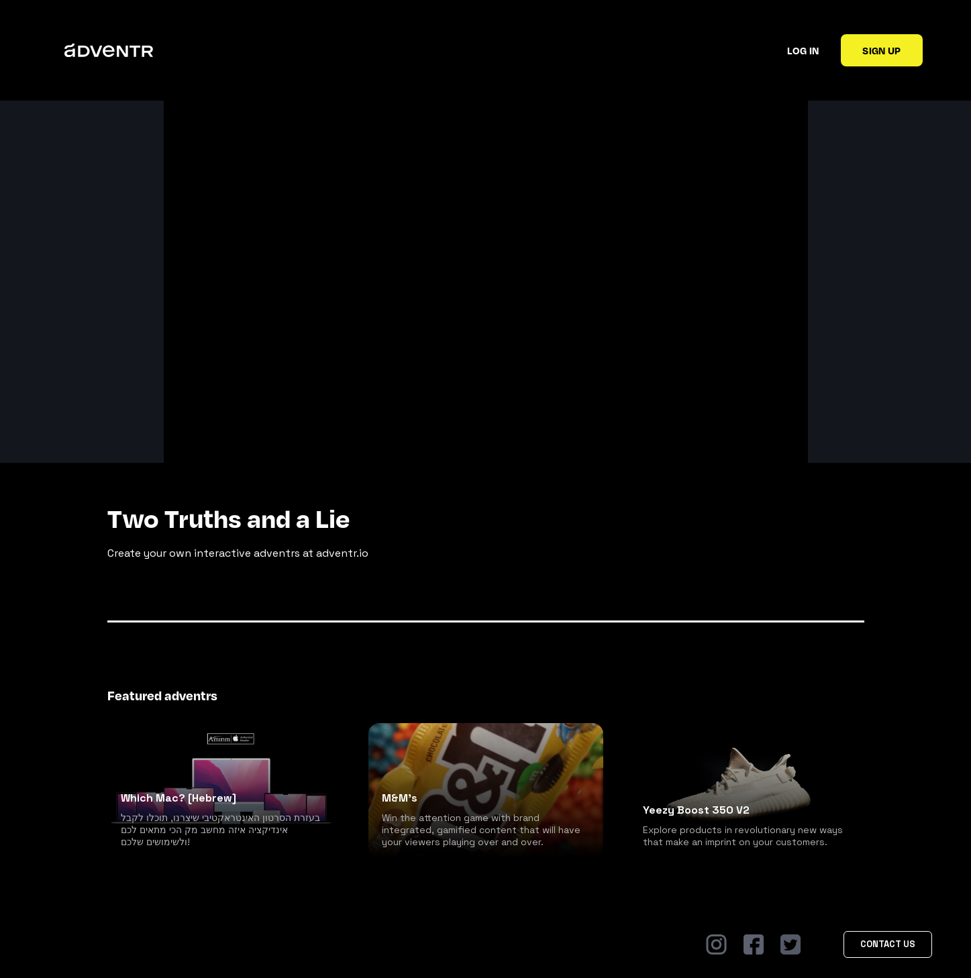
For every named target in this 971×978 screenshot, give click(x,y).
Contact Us (887, 944)
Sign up (881, 50)
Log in (803, 50)
